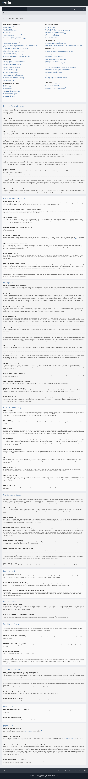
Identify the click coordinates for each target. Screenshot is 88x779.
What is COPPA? (7, 27)
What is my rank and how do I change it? (13, 54)
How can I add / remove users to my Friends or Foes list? (59, 51)
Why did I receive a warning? (10, 74)
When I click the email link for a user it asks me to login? (17, 56)
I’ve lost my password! (8, 35)
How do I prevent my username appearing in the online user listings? (20, 45)
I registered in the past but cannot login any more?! (15, 34)
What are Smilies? (7, 88)
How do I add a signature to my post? (12, 64)
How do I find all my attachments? (53, 79)
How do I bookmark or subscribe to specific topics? (57, 69)
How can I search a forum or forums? (54, 56)
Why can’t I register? (8, 29)
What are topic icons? (8, 98)
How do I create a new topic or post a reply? (14, 61)
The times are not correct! (9, 46)
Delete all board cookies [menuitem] (71, 770)
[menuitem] (82, 9)
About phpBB (28, 731)
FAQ (63, 3)
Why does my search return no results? (54, 58)
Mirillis (31, 775)
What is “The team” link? (51, 37)
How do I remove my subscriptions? (53, 72)
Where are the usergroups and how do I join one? (57, 30)
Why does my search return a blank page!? (55, 59)
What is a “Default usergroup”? (52, 35)
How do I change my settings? (10, 43)
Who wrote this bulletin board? (52, 83)
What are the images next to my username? (14, 51)
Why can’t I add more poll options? (11, 67)
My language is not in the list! (10, 50)
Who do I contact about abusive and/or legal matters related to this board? (63, 87)
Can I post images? (8, 90)
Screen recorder (21, 3)
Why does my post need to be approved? (13, 78)
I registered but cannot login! (10, 30)
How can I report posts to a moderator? (13, 75)
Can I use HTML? (7, 87)
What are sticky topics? (9, 95)
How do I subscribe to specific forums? (54, 71)
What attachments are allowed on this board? (56, 77)
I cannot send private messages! (53, 42)
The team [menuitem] (60, 770)
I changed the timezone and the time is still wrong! (15, 48)
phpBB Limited (44, 730)
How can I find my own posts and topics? (55, 63)
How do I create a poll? (8, 66)
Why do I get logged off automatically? (12, 37)
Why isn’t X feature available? (52, 85)
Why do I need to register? (9, 26)
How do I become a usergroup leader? (54, 32)
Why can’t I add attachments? (10, 72)
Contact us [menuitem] (52, 770)
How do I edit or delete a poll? (10, 69)
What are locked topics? (9, 96)
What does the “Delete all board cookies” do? (14, 38)
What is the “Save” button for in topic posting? (14, 77)
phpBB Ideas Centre (71, 738)
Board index (55, 3)
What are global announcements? (11, 91)
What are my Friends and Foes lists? (54, 50)
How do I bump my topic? (9, 80)
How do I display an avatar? (10, 53)
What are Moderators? (50, 27)
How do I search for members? (52, 61)
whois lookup (25, 748)
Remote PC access (34, 3)
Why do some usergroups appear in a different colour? (58, 34)
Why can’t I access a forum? (10, 71)
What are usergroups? (50, 29)
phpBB (75, 239)
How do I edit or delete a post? (10, 62)
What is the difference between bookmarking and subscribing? (60, 67)
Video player (45, 3)
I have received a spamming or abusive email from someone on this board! (63, 45)
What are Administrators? (51, 26)
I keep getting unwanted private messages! (55, 43)
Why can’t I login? (7, 32)
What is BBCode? (7, 85)
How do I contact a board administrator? (55, 88)
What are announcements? (10, 93)
